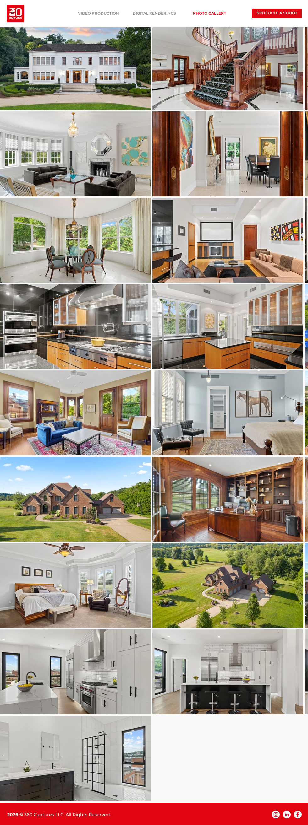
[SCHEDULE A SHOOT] (277, 13)
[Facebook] (298, 814)
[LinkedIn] (287, 814)
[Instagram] (276, 814)
